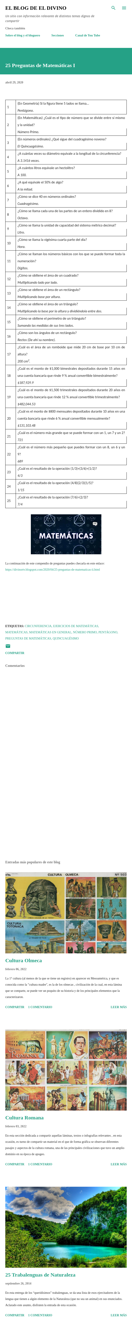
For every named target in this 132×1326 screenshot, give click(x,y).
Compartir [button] (14, 653)
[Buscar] (113, 8)
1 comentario (40, 1007)
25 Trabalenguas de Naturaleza (40, 1275)
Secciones (57, 35)
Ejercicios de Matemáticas (75, 626)
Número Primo (85, 632)
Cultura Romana (24, 1117)
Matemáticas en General (50, 632)
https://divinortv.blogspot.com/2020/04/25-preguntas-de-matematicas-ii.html (52, 569)
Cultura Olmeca (23, 960)
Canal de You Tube (87, 35)
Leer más (119, 1007)
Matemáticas (16, 632)
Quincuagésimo (66, 638)
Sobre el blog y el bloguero (22, 35)
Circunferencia (38, 626)
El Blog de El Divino (35, 8)
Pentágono (108, 632)
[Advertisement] (66, 815)
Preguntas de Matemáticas (28, 638)
